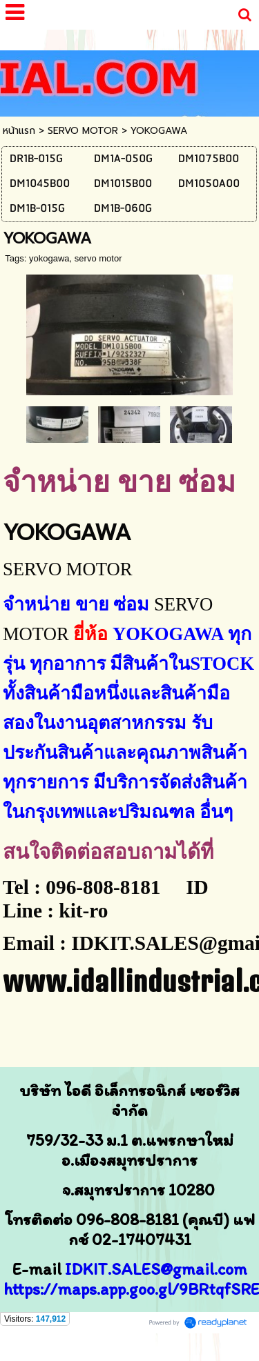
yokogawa (49, 258)
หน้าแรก (19, 130)
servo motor (98, 258)
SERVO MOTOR (83, 130)
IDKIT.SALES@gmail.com (156, 1269)
